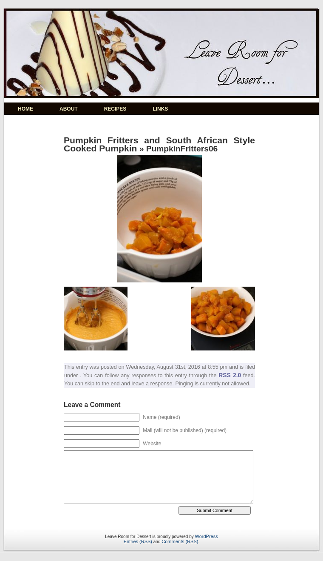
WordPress (206, 536)
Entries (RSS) (138, 541)
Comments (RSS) (180, 541)
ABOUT (69, 109)
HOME (25, 109)
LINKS (160, 109)
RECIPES (115, 109)
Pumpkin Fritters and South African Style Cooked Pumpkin (159, 144)
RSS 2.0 (229, 375)
